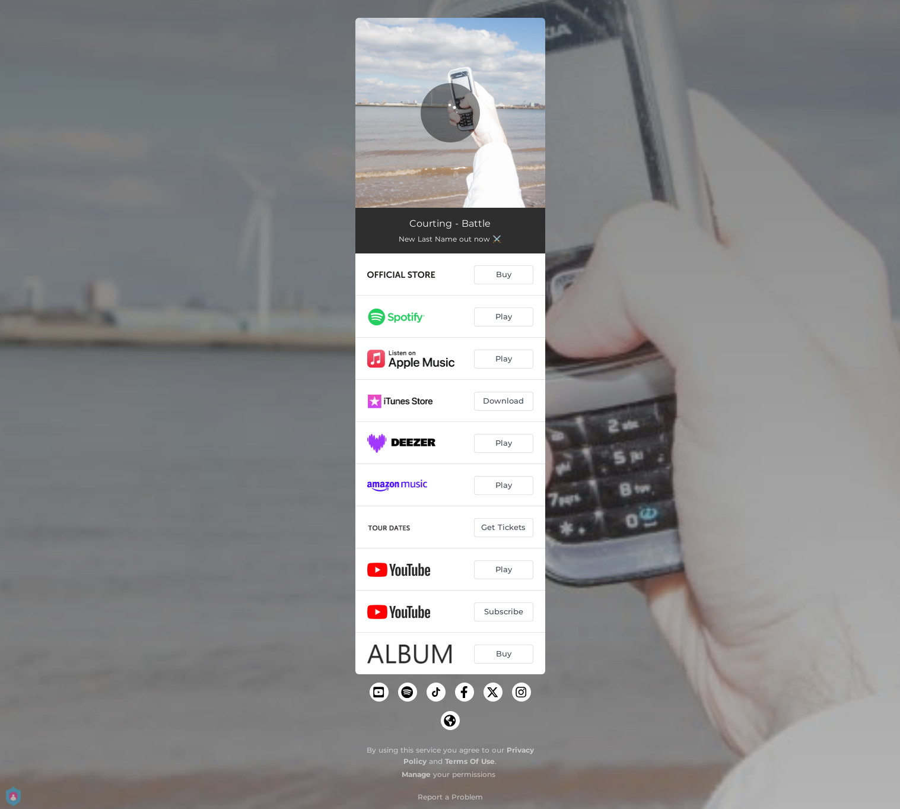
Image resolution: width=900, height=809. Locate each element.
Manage (416, 774)
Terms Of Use (470, 761)
